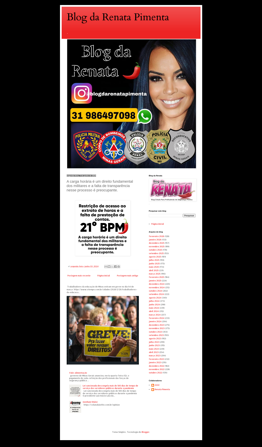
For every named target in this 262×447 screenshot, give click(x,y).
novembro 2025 (156, 246)
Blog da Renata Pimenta (118, 17)
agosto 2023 (155, 338)
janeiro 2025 (155, 280)
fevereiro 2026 (156, 236)
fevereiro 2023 (156, 359)
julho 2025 (154, 260)
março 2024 (155, 315)
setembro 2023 (156, 335)
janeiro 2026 (155, 239)
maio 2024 (154, 308)
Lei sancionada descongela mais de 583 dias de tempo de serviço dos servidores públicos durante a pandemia (110, 386)
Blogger (145, 432)
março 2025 (154, 274)
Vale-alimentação (78, 373)
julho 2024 (154, 301)
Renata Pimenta (162, 389)
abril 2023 (154, 352)
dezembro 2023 (156, 325)
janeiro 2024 (155, 321)
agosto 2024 (155, 297)
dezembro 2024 (156, 284)
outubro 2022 (155, 372)
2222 (157, 385)
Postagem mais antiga (127, 275)
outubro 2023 (155, 332)
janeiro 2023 (155, 362)
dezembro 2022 (156, 366)
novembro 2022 (156, 369)
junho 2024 (154, 304)
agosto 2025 (155, 256)
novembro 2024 (157, 287)
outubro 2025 (155, 250)
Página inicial (103, 275)
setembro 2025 (156, 253)
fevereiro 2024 (156, 318)
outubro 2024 (155, 291)
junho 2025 (154, 263)
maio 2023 (154, 349)
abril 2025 (154, 270)
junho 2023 (154, 345)
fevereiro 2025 (156, 277)
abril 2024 (154, 311)
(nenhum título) (90, 402)
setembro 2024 (156, 294)
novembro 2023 (156, 328)
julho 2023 (154, 342)
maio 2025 (154, 267)
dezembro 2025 (156, 243)
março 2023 (154, 355)
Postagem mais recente (79, 275)
